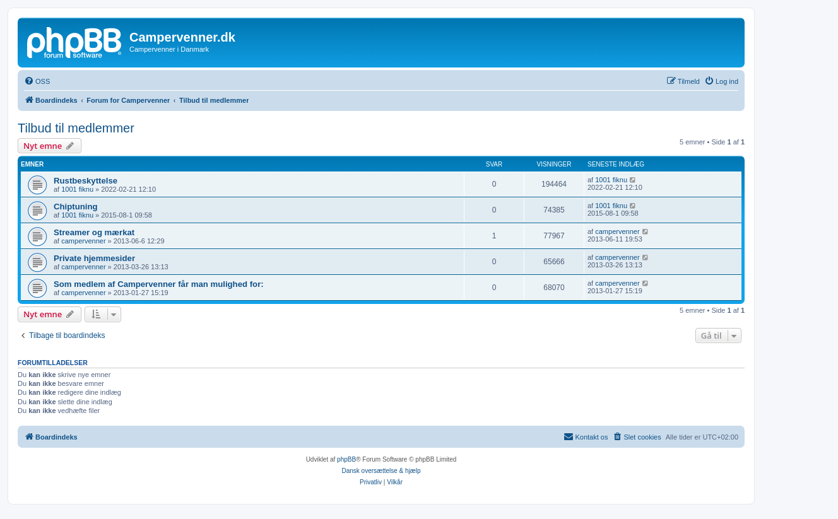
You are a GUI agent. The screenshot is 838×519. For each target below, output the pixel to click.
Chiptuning (76, 206)
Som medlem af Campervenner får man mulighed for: (159, 284)
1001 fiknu (77, 189)
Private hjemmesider (94, 258)
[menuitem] (37, 81)
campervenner (83, 241)
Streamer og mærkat (94, 232)
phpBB (346, 459)
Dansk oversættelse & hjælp (380, 470)
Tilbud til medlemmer (76, 128)
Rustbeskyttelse (85, 180)
